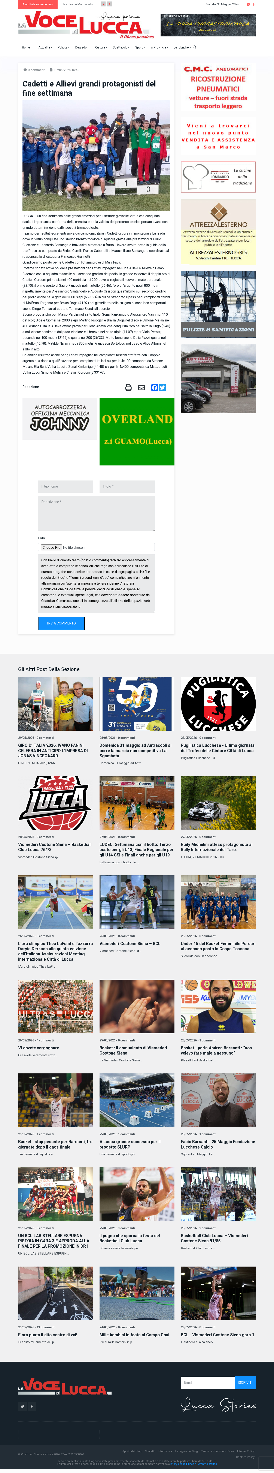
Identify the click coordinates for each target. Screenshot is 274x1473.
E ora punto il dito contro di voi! (49, 1339)
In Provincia (159, 47)
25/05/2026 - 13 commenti (36, 1331)
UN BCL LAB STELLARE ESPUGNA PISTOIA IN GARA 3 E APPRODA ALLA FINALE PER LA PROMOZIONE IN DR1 (55, 1245)
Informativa (165, 1455)
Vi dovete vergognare (39, 1052)
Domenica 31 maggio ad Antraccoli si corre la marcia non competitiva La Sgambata (136, 750)
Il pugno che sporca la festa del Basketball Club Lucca (130, 1242)
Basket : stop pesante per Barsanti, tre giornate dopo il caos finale (52, 1149)
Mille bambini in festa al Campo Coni (135, 1339)
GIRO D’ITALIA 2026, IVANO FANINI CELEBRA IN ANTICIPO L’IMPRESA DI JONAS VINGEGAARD (54, 750)
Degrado (81, 47)
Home (26, 47)
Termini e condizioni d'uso (217, 1455)
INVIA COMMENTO (61, 623)
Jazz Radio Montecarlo (77, 4)
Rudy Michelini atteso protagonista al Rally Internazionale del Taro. (217, 847)
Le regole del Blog (186, 1455)
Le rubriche (182, 47)
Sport (140, 47)
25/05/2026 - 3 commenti (117, 1232)
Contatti (150, 1455)
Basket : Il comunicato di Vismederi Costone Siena (134, 1055)
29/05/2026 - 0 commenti (35, 738)
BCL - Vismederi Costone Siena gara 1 (218, 1339)
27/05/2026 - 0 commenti (117, 837)
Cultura (101, 47)
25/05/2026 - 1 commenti (198, 1045)
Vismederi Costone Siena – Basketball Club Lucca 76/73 (55, 847)
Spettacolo (121, 47)
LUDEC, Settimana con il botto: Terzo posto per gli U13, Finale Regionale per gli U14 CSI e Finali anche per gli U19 (136, 852)
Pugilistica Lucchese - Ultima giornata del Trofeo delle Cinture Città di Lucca (218, 748)
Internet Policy (246, 1455)
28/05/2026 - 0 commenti (117, 738)
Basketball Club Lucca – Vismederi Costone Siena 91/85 (215, 1242)
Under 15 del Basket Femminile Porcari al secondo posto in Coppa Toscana (215, 953)
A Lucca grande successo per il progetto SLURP (130, 1149)
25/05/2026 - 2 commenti (198, 1232)
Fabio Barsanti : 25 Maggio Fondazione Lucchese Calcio (209, 1149)
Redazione (30, 386)
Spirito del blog (131, 1455)
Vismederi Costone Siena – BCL (131, 948)
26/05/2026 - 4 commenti (35, 1045)
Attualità (45, 47)
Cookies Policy (245, 1461)
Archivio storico (207, 1468)
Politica (64, 47)
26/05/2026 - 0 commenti (35, 941)
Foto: (42, 538)
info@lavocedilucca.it (183, 1468)
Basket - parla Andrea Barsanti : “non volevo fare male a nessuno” (217, 1055)
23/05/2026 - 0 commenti (198, 1331)
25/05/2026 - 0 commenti (117, 1045)
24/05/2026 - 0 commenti (117, 1331)
